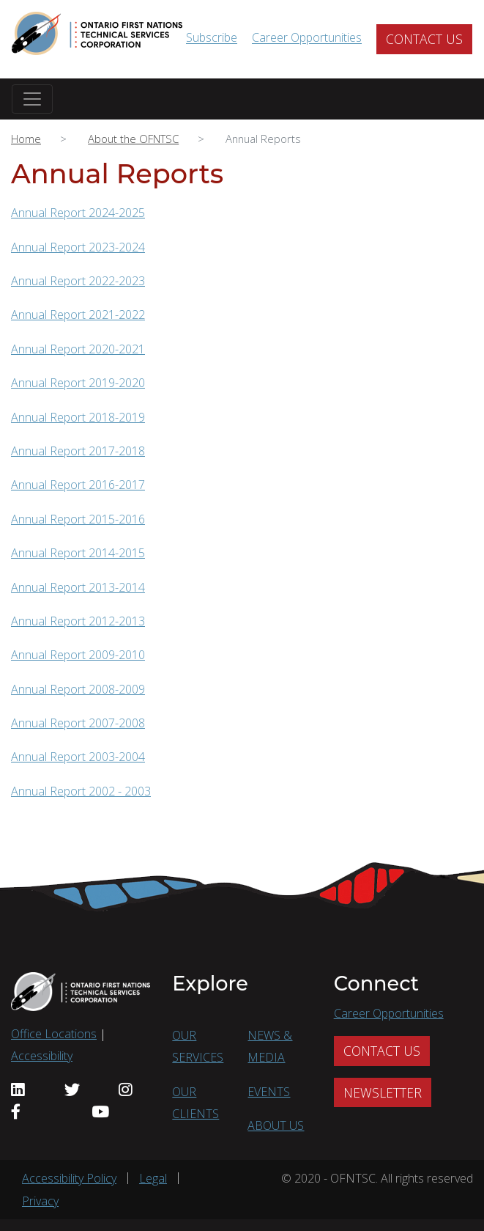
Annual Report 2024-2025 (78, 213)
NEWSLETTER (382, 1092)
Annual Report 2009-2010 (78, 655)
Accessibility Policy (69, 1178)
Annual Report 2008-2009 (78, 689)
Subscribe (211, 38)
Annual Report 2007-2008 (78, 723)
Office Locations (54, 1034)
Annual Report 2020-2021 (78, 349)
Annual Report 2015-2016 (78, 519)
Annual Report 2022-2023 (78, 281)
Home (26, 138)
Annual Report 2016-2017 (78, 485)
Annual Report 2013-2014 (78, 587)
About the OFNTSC (133, 138)
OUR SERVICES (197, 1046)
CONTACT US (424, 39)
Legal (153, 1178)
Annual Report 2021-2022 (78, 314)
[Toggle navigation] (32, 99)
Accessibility (41, 1056)
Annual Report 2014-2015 (78, 553)
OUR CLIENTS (195, 1103)
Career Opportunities (307, 38)
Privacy (40, 1201)
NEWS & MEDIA (269, 1046)
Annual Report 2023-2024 (78, 247)
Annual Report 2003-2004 (78, 757)
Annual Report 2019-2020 (78, 383)
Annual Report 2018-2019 (78, 417)
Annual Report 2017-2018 (78, 451)
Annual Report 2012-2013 (78, 621)
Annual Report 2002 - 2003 (81, 791)
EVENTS (268, 1092)
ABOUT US (275, 1125)
